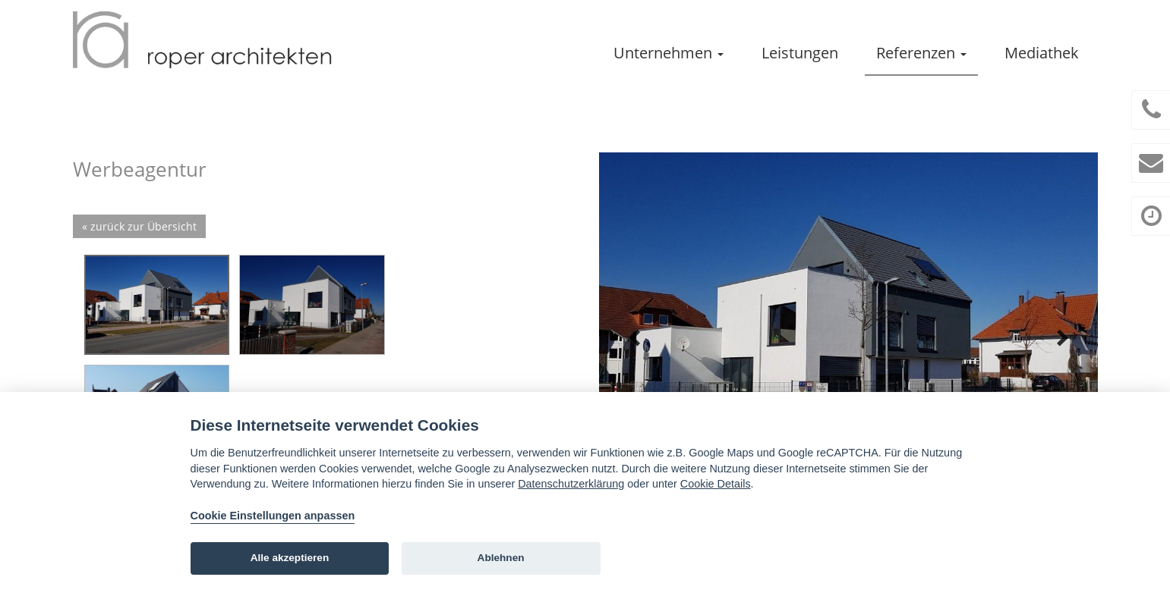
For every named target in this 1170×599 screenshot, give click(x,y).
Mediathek (1041, 52)
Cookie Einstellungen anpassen (273, 516)
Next (1062, 338)
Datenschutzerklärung (571, 484)
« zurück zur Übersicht (139, 226)
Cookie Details (715, 484)
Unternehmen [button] (668, 52)
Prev (635, 338)
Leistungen (800, 52)
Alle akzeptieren (290, 557)
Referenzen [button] (921, 52)
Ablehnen (501, 557)
